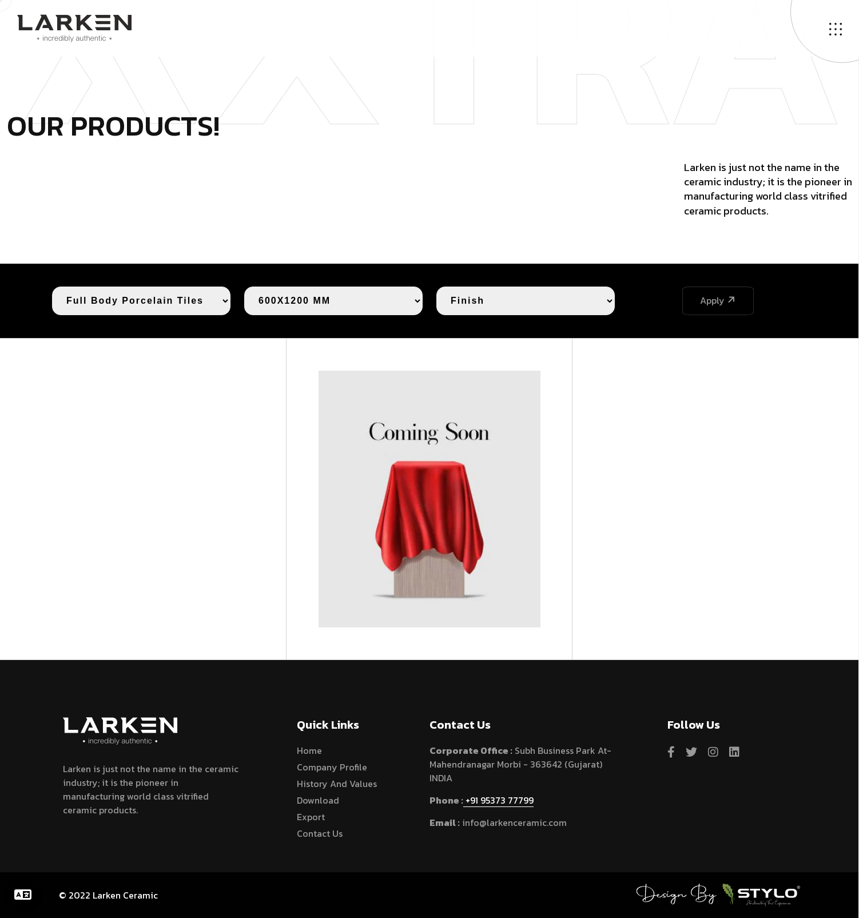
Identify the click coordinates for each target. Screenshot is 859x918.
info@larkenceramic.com (513, 822)
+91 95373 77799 (498, 800)
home (309, 750)
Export (311, 817)
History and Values (337, 783)
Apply (718, 300)
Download (318, 800)
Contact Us (320, 833)
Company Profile (332, 767)
